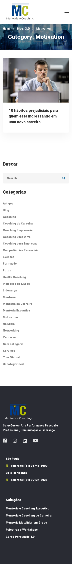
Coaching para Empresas (20, 243)
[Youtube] (35, 440)
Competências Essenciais (20, 250)
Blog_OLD (23, 28)
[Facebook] (4, 440)
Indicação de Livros (16, 284)
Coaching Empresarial (18, 230)
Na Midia (9, 324)
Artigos (8, 203)
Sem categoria (13, 344)
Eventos (8, 257)
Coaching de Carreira (18, 223)
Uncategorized (13, 364)
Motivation (10, 317)
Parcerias (9, 337)
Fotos (7, 270)
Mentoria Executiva (16, 310)
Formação (10, 263)
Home (7, 28)
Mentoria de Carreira (17, 304)
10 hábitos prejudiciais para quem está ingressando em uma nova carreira (33, 116)
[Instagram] (14, 440)
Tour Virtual (11, 357)
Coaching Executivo (17, 237)
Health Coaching (14, 277)
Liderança (10, 290)
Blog (6, 210)
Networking (11, 330)
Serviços (9, 350)
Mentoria (9, 297)
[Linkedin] (24, 440)
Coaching (9, 217)
